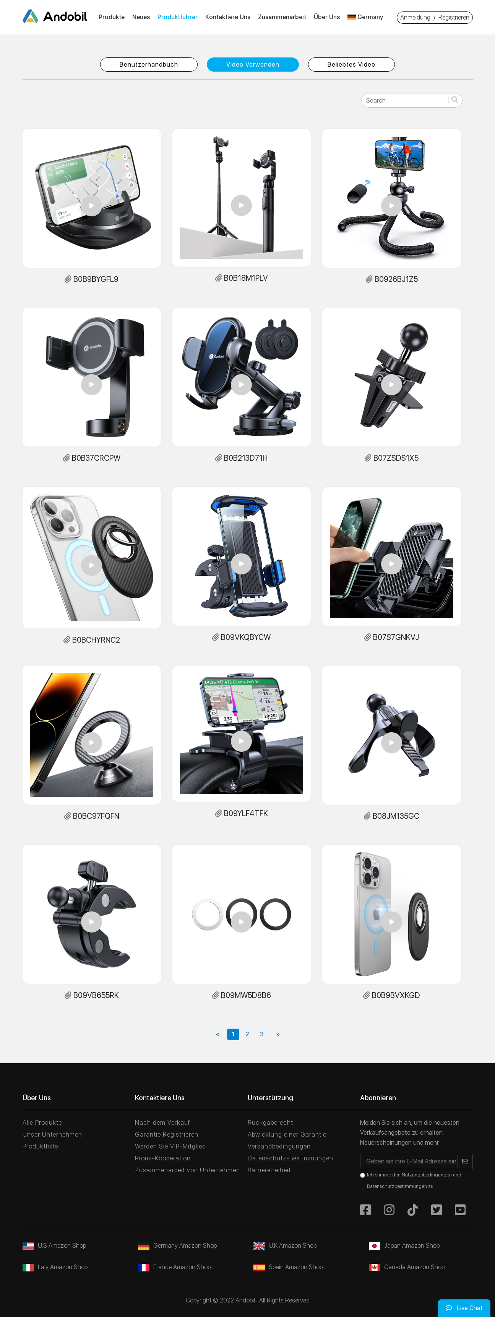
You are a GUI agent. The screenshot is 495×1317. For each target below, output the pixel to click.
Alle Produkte (42, 1122)
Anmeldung (415, 17)
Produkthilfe (40, 1146)
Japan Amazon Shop (404, 1245)
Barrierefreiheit (269, 1170)
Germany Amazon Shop (177, 1245)
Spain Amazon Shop (288, 1267)
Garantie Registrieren (166, 1134)
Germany (365, 17)
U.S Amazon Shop (54, 1245)
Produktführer (177, 17)
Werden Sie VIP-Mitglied (170, 1146)
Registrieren (453, 17)
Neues (141, 17)
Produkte (112, 17)
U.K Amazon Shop (284, 1245)
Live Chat (464, 1308)
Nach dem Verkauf (162, 1122)
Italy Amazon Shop (55, 1267)
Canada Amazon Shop (407, 1267)
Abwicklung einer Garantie (287, 1134)
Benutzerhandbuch (149, 64)
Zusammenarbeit (282, 17)
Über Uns (327, 17)
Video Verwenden (252, 64)
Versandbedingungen (279, 1146)
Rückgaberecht (270, 1122)
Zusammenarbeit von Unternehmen (187, 1170)
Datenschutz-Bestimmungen (290, 1158)
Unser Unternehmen (52, 1134)
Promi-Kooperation (163, 1158)
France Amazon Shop (174, 1267)
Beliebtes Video (351, 64)
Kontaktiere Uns (227, 17)
